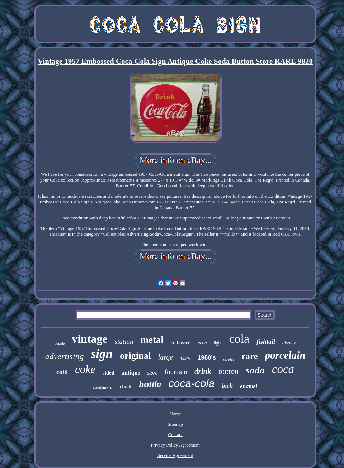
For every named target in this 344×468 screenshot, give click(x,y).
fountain (176, 372)
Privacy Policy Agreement (175, 445)
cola (239, 338)
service (228, 359)
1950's (207, 357)
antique (131, 373)
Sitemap (175, 424)
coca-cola (192, 383)
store (152, 373)
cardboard (103, 387)
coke (85, 369)
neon (202, 342)
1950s (185, 358)
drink (202, 371)
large (165, 357)
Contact (175, 434)
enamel (248, 386)
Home (175, 413)
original (135, 356)
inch (227, 385)
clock (126, 386)
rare (249, 356)
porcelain (285, 355)
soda (255, 370)
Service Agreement (175, 455)
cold (62, 372)
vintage (90, 338)
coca (283, 369)
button (228, 371)
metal (151, 339)
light (218, 343)
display (289, 342)
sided (108, 373)
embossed (180, 342)
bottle (150, 384)
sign (102, 354)
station (124, 341)
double (60, 344)
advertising (64, 356)
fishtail (265, 341)
